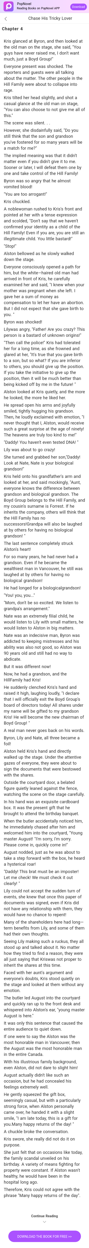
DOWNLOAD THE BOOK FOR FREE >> (44, 1236)
